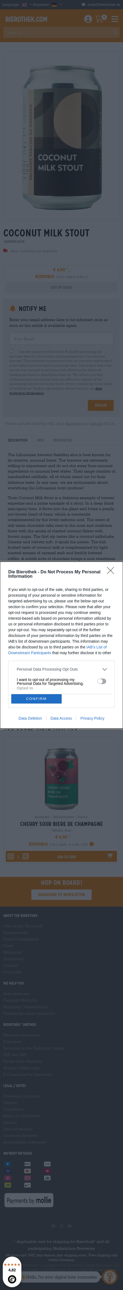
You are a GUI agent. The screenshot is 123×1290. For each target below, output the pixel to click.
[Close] (112, 572)
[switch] (101, 681)
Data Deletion (30, 718)
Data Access (61, 718)
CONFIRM (36, 699)
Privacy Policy (92, 718)
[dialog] (61, 645)
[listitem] (61, 669)
